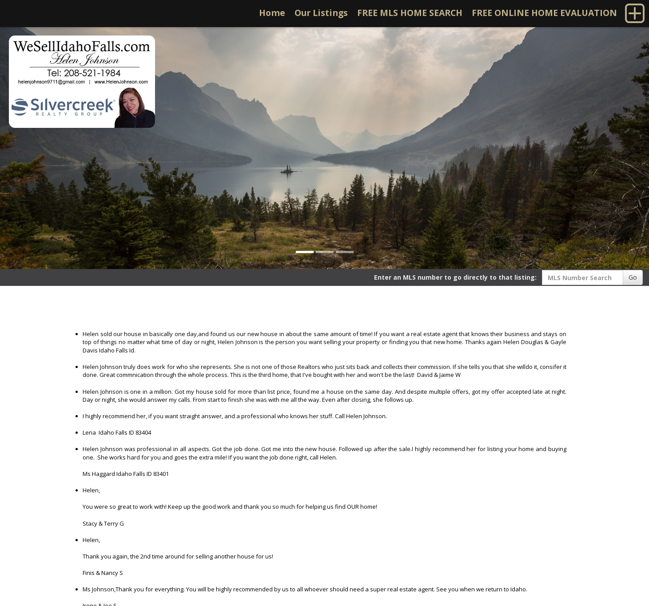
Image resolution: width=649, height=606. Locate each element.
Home (272, 13)
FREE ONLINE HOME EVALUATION (544, 13)
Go (633, 277)
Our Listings (321, 13)
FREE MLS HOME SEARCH (409, 13)
